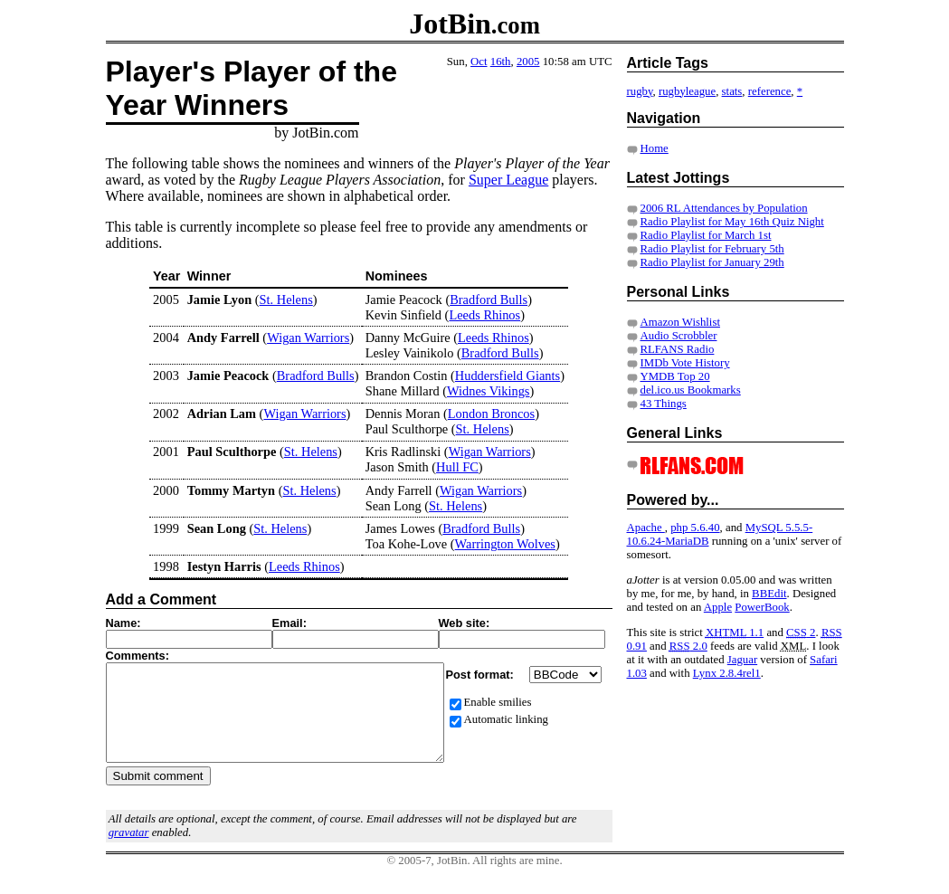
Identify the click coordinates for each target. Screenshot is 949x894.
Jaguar (742, 659)
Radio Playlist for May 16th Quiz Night (732, 221)
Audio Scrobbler (679, 335)
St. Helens (286, 299)
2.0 (688, 646)
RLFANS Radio (678, 349)
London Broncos (491, 413)
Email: (289, 623)
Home (655, 148)
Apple (718, 607)
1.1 (735, 632)
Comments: (137, 655)
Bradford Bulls (488, 299)
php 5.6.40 (694, 527)
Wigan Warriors (308, 337)
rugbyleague (687, 91)
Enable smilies (498, 702)
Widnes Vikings (488, 391)
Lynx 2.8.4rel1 (727, 673)
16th (500, 61)
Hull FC (457, 467)
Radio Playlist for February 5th (712, 249)
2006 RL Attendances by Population (724, 208)
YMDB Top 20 (675, 376)
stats (732, 91)
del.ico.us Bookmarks (691, 390)
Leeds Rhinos (484, 315)
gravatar (129, 851)
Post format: (481, 674)
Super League (508, 179)
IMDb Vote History (685, 363)
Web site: (464, 623)
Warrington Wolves (505, 544)
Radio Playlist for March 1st (706, 235)
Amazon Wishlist (680, 322)
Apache (646, 527)
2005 (528, 61)
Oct (478, 61)
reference (770, 91)
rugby (640, 91)
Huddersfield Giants (507, 375)
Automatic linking (506, 719)
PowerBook (762, 607)
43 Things (664, 403)
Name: (123, 623)
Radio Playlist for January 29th (712, 262)
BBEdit (769, 593)
